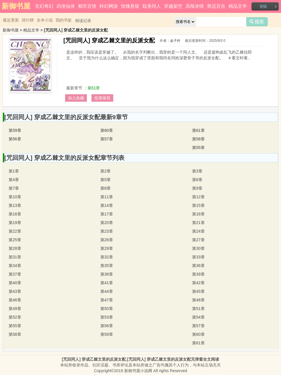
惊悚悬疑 (130, 6)
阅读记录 (83, 20)
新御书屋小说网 (138, 370)
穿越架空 (173, 6)
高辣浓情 (195, 6)
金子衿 (175, 41)
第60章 (106, 130)
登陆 (263, 6)
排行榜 (28, 20)
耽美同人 (152, 6)
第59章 (15, 130)
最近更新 (11, 20)
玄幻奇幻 (44, 6)
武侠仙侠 (65, 6)
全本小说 (45, 20)
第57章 (106, 139)
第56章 (15, 139)
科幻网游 (108, 6)
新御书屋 (11, 30)
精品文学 (238, 6)
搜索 (257, 21)
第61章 (93, 88)
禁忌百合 (216, 6)
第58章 (198, 139)
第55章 (198, 147)
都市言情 (87, 6)
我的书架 (64, 20)
